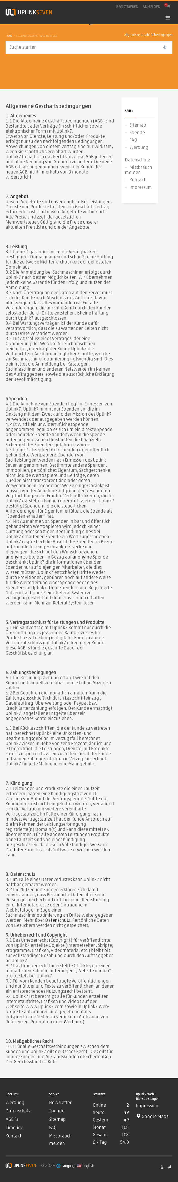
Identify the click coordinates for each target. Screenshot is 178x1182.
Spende (137, 133)
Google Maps (152, 1117)
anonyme (82, 557)
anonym (14, 557)
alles (47, 303)
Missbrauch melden (138, 170)
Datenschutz (57, 920)
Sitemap (138, 125)
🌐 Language (66, 1166)
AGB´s (12, 1119)
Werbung (73, 1022)
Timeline (14, 1128)
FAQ (133, 140)
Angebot (19, 197)
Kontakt (137, 180)
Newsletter (60, 1103)
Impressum (141, 187)
